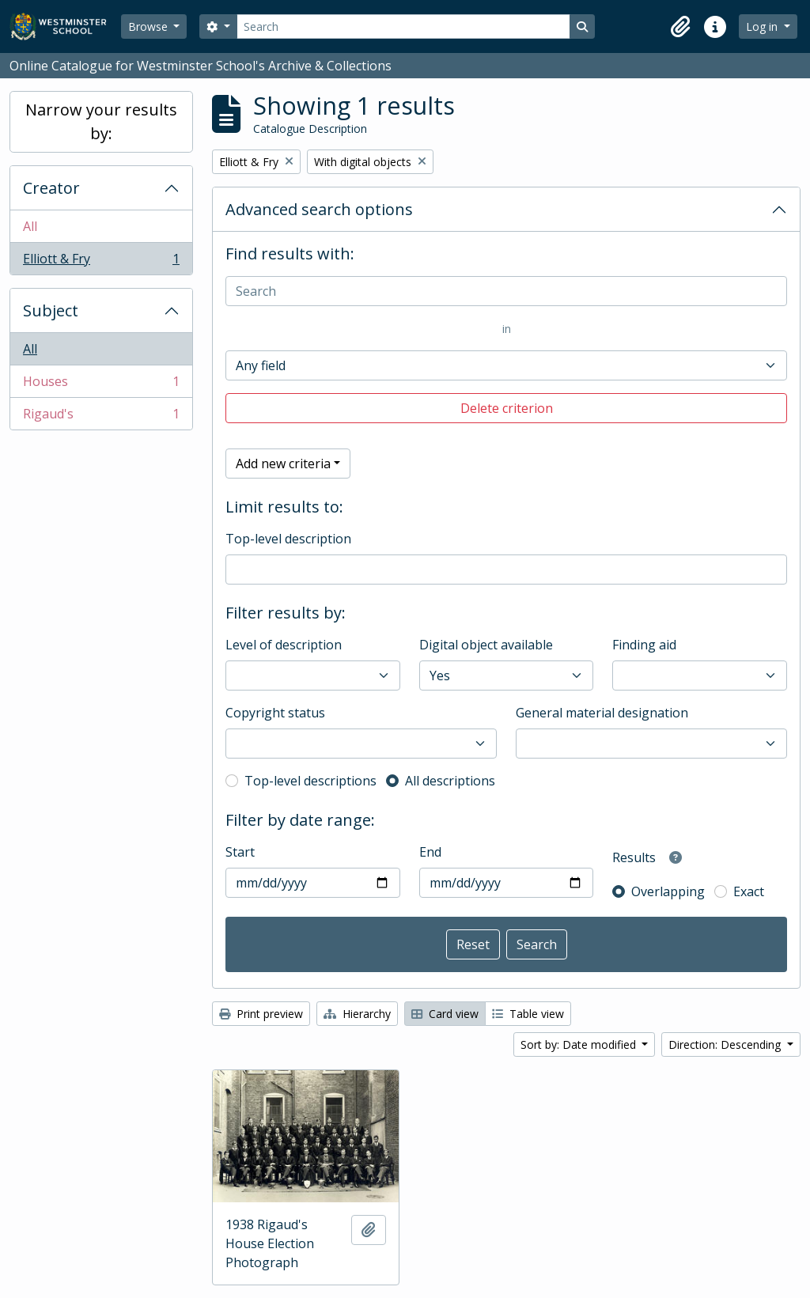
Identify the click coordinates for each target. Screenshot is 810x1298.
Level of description (283, 644)
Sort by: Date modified (579, 1044)
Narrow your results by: (101, 121)
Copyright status (275, 712)
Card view (445, 1013)
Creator (51, 188)
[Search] (403, 26)
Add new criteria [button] (283, 463)
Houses (101, 385)
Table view (528, 1013)
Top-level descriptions (310, 780)
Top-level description (288, 538)
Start (240, 852)
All (30, 226)
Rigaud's (101, 417)
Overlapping (668, 891)
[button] (680, 26)
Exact (748, 891)
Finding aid (644, 644)
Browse (149, 26)
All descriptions (450, 780)
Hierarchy (357, 1013)
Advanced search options (319, 209)
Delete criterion (506, 408)
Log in (763, 26)
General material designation (602, 712)
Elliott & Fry (101, 261)
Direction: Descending (726, 1044)
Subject (50, 310)
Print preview (261, 1013)
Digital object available (486, 644)
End (430, 852)
